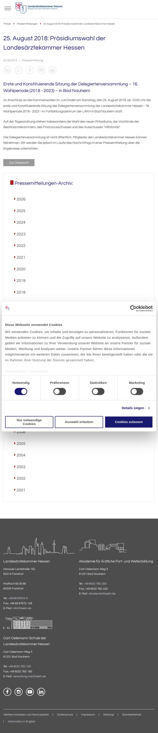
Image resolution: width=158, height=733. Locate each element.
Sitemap (108, 714)
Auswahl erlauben (79, 422)
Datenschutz (15, 371)
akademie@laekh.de (102, 593)
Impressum (39, 371)
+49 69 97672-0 (18, 598)
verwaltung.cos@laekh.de (29, 676)
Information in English (21, 721)
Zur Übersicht (19, 162)
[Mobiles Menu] (7, 8)
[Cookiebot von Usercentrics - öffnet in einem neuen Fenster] (133, 308)
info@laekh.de (22, 608)
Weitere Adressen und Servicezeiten (26, 714)
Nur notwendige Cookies (29, 422)
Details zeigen (133, 408)
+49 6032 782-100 (19, 666)
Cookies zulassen (129, 422)
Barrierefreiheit (131, 714)
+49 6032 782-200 (95, 583)
